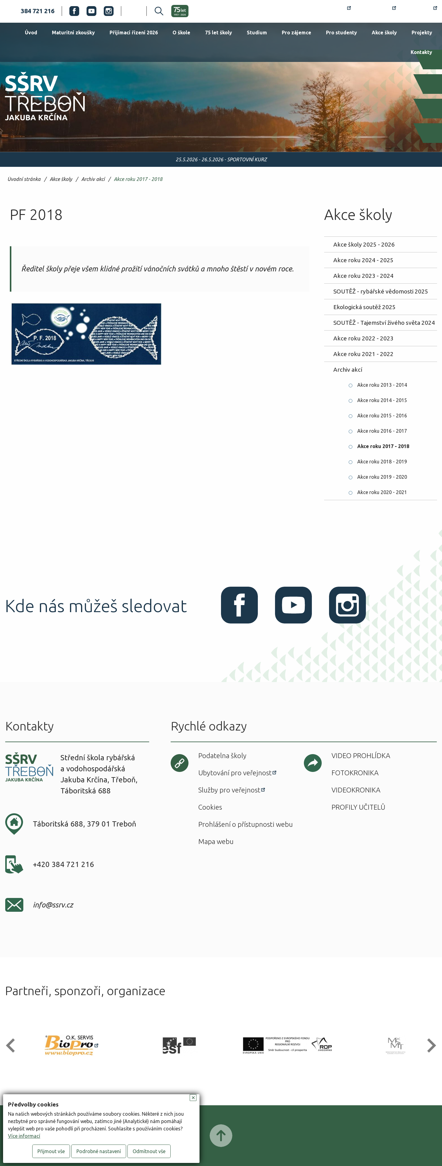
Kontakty (421, 52)
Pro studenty (341, 32)
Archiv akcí (93, 179)
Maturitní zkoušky (73, 32)
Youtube (91, 11)
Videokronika (356, 790)
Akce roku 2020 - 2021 (382, 492)
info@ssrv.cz (53, 905)
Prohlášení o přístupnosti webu (245, 824)
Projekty (422, 32)
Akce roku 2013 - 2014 (382, 385)
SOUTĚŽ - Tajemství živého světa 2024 (384, 322)
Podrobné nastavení (98, 1151)
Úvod (31, 32)
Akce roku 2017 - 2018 (138, 179)
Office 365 (420, 11)
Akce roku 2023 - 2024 (363, 275)
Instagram (109, 11)
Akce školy (384, 32)
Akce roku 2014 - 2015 (382, 400)
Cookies (210, 807)
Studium (257, 32)
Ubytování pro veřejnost (235, 773)
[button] (13, 1045)
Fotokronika (355, 773)
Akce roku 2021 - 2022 (363, 354)
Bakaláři (377, 11)
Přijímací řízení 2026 (134, 32)
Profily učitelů (358, 807)
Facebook (74, 11)
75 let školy (218, 32)
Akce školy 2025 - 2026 (364, 244)
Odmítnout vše (149, 1151)
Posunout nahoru (221, 1135)
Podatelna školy (222, 755)
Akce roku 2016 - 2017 (382, 431)
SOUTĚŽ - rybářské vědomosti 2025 (380, 291)
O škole (181, 32)
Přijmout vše (51, 1151)
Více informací (24, 1136)
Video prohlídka (361, 755)
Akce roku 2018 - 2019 (382, 461)
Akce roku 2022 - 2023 (363, 338)
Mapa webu (216, 841)
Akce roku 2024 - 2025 (363, 260)
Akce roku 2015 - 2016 (382, 415)
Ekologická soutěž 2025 (364, 307)
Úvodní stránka (24, 179)
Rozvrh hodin (328, 11)
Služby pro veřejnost (229, 790)
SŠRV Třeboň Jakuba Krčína (38, 122)
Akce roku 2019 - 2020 (382, 477)
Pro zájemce (296, 32)
